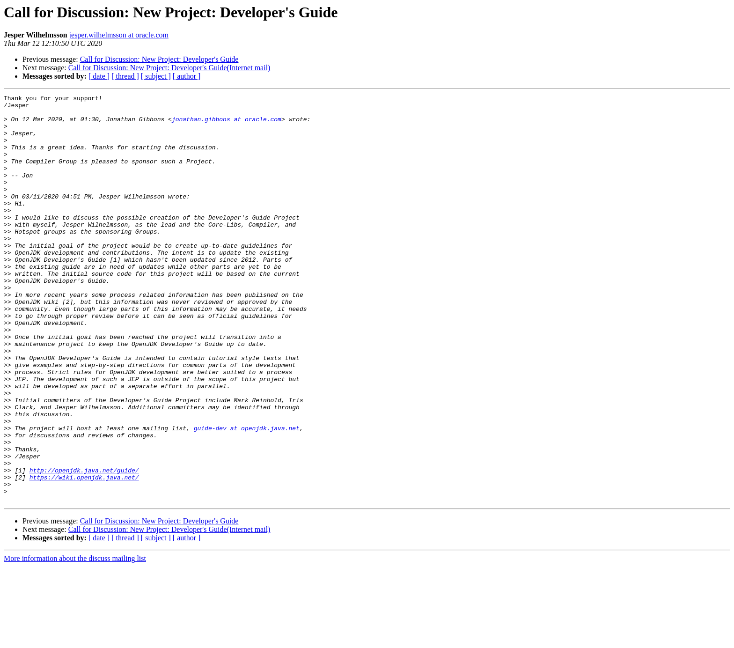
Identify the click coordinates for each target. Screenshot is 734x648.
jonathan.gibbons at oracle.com (226, 124)
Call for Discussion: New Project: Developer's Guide (159, 59)
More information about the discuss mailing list (75, 640)
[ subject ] (156, 76)
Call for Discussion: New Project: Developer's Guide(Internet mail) (169, 68)
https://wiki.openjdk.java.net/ (84, 554)
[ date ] (99, 76)
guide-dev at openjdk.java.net (247, 495)
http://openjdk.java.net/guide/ (84, 546)
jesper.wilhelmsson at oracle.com (119, 35)
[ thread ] (125, 76)
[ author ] (187, 76)
